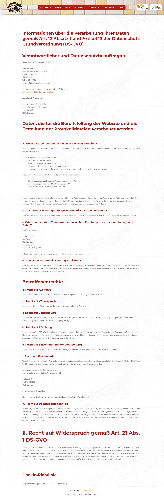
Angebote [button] (80, 7)
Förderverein (109, 7)
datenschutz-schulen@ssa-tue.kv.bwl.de (37, 92)
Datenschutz (89, 491)
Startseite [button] (45, 7)
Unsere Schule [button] (62, 7)
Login (121, 7)
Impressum (74, 491)
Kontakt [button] (94, 7)
